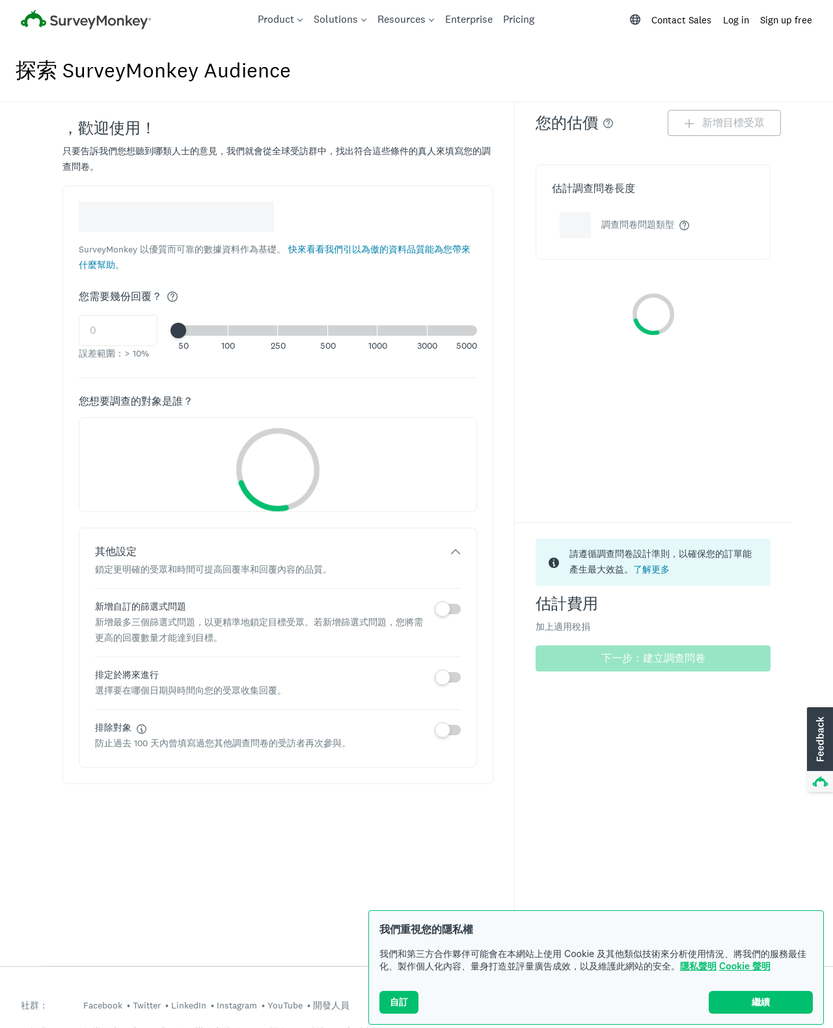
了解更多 (651, 569)
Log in (736, 20)
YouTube (285, 1005)
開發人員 (331, 1005)
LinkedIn (188, 1005)
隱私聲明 (698, 965)
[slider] (178, 330)
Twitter (147, 1005)
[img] (172, 296)
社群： (34, 1005)
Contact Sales (681, 20)
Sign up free (786, 20)
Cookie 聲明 (745, 965)
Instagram (237, 1005)
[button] (327, 330)
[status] (653, 562)
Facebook (102, 1005)
